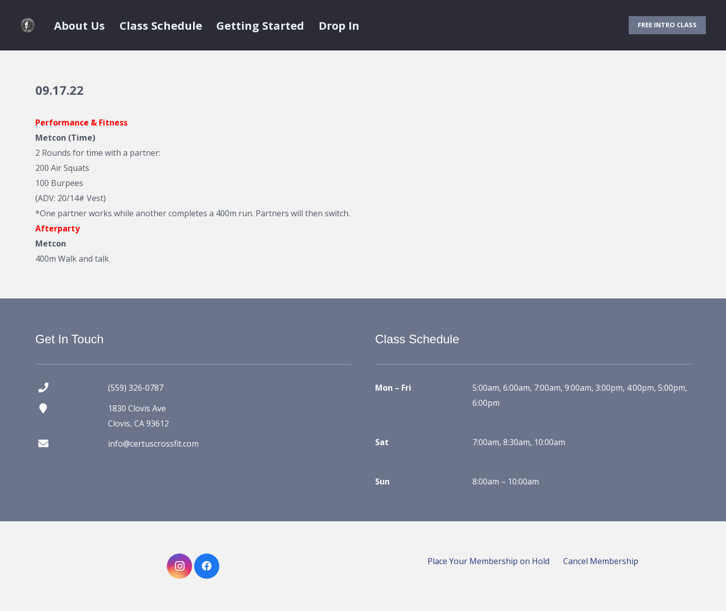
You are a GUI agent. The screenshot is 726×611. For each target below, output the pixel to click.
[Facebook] (206, 566)
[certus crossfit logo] (27, 25)
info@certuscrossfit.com (153, 443)
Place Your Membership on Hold (489, 561)
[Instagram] (179, 566)
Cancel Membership (600, 561)
